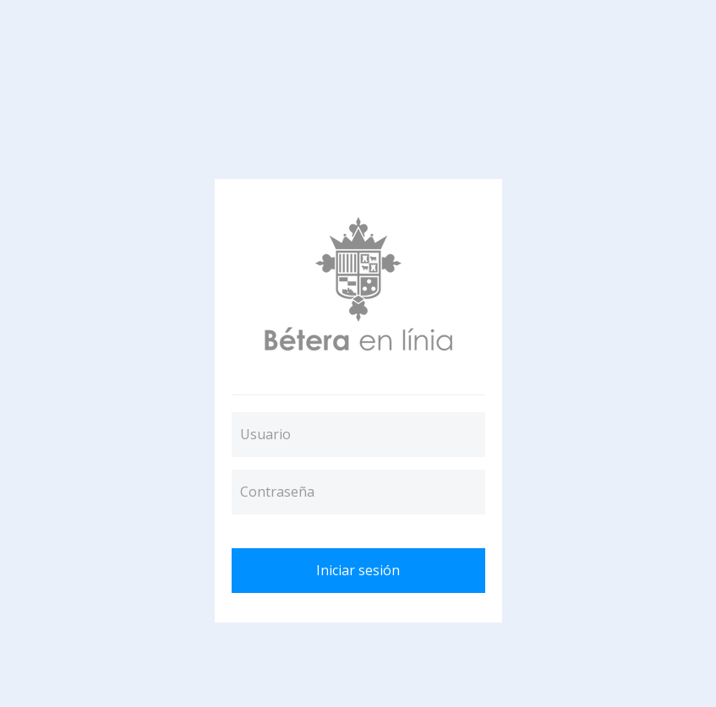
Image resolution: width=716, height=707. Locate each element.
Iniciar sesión (358, 570)
